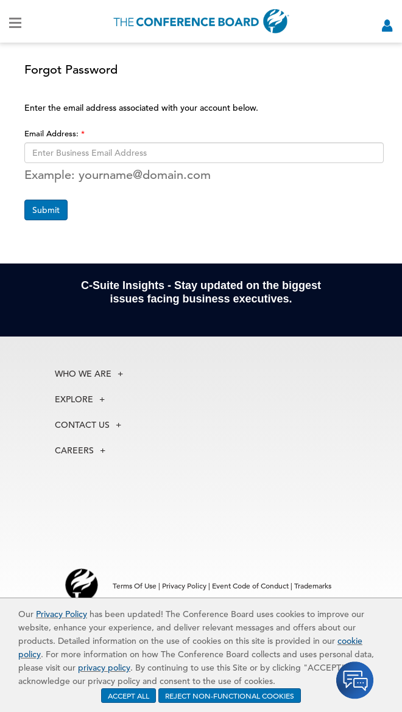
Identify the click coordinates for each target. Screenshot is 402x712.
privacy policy (104, 667)
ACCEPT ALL (128, 695)
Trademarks (312, 585)
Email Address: (52, 133)
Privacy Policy (61, 614)
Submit (46, 209)
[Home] (201, 21)
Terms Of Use (135, 585)
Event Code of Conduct (250, 585)
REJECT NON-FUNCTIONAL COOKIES (229, 695)
